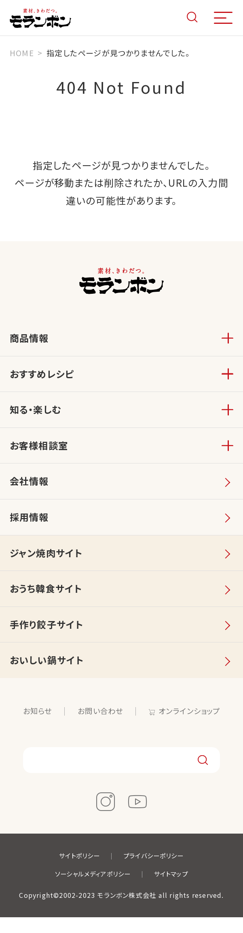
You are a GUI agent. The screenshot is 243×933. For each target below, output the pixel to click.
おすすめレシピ (43, 376)
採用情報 (30, 525)
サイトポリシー (77, 871)
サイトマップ (174, 889)
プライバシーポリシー (155, 871)
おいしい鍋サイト (48, 675)
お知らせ (34, 726)
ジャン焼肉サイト (47, 563)
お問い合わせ (100, 726)
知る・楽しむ (36, 413)
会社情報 (30, 488)
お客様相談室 (40, 451)
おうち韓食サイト (47, 600)
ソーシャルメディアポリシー (91, 889)
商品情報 (30, 339)
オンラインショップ (191, 726)
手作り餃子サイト (48, 637)
